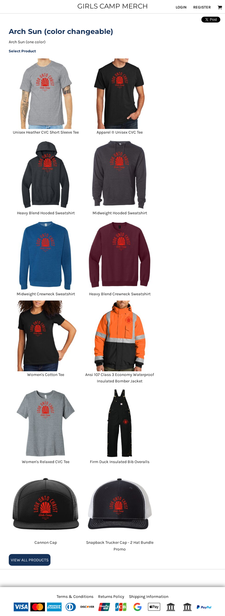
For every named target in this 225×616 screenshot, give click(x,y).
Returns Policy (111, 596)
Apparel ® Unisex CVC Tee (120, 132)
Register (202, 7)
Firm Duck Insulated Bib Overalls (119, 461)
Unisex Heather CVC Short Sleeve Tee (46, 132)
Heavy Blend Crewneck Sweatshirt (120, 293)
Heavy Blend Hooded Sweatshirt (46, 212)
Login (181, 7)
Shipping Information (148, 596)
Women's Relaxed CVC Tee (45, 461)
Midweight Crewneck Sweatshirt (46, 293)
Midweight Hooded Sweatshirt (120, 212)
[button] (219, 7)
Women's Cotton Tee (45, 374)
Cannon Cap (45, 542)
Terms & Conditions (75, 596)
